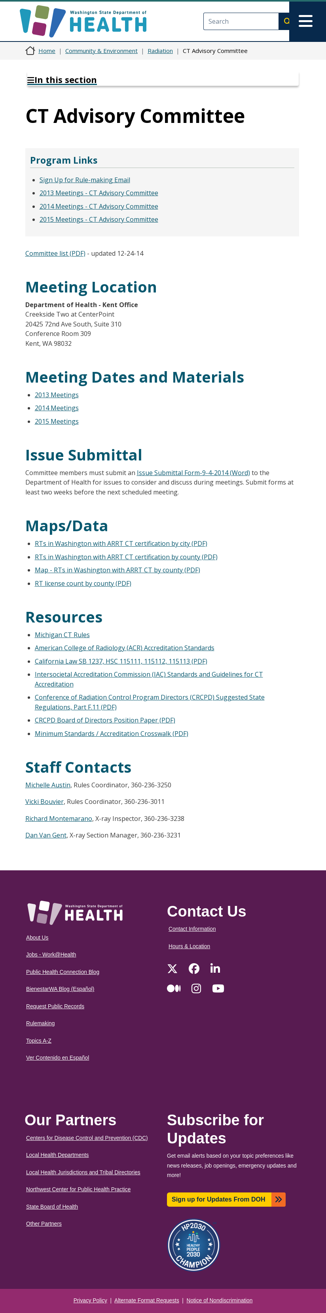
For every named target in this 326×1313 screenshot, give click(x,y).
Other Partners (44, 1224)
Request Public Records (55, 1006)
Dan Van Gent (45, 835)
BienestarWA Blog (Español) (60, 989)
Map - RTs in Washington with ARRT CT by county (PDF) (117, 570)
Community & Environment (101, 51)
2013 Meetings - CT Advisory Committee (99, 193)
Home (46, 51)
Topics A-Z (38, 1041)
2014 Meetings (57, 408)
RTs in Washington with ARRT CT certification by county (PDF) (126, 557)
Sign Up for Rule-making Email (85, 179)
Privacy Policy (90, 1301)
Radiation (160, 51)
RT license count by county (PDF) (83, 583)
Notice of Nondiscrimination (220, 1301)
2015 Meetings (57, 421)
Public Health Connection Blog (62, 972)
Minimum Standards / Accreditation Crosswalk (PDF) (111, 733)
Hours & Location (189, 946)
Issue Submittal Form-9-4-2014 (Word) (193, 472)
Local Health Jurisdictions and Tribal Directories (83, 1172)
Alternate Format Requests (146, 1301)
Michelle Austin (47, 785)
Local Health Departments (57, 1155)
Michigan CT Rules (62, 634)
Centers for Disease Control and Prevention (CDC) (87, 1138)
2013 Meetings (57, 395)
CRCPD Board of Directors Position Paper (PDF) (105, 720)
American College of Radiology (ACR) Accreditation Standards (124, 647)
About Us (37, 938)
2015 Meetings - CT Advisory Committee (99, 219)
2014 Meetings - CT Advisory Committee (99, 206)
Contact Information (192, 929)
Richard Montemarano (58, 818)
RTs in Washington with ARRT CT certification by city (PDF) (121, 543)
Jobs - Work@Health (51, 955)
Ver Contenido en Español (57, 1058)
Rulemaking (40, 1023)
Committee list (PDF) (55, 253)
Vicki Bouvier (44, 801)
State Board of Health (52, 1207)
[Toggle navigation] (307, 21)
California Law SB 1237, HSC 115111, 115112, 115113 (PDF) (121, 661)
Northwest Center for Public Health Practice (78, 1189)
